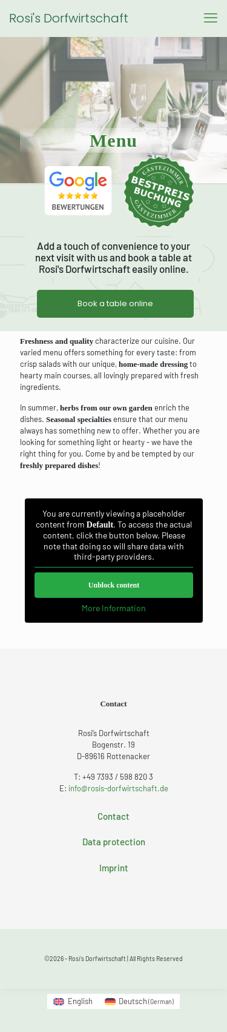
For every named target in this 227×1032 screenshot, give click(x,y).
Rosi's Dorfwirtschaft (68, 18)
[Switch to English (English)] (72, 1001)
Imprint (113, 867)
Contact (113, 816)
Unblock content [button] (113, 585)
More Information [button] (114, 608)
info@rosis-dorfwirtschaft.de (118, 788)
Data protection (113, 841)
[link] (78, 190)
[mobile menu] (210, 18)
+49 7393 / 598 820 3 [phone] (117, 777)
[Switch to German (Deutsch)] (139, 1001)
